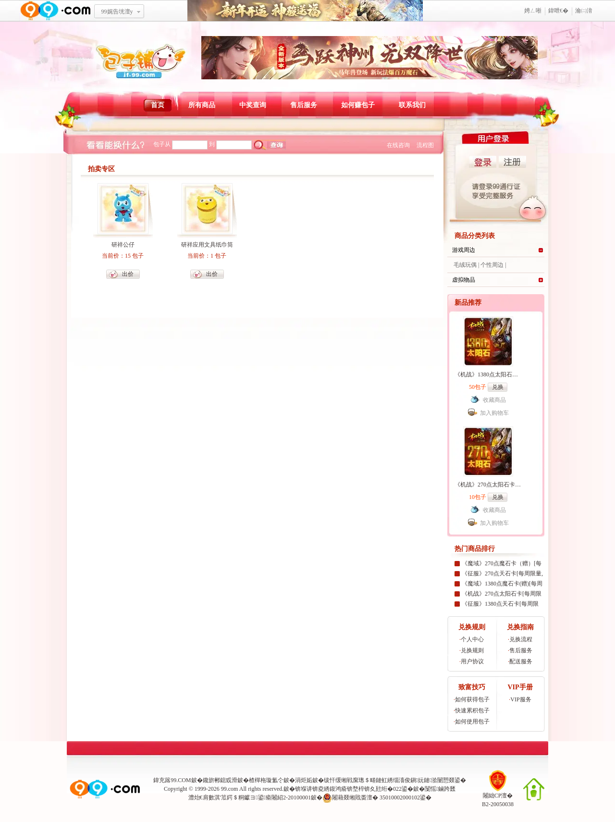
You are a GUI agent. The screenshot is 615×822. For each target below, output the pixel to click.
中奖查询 (252, 105)
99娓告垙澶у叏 (117, 15)
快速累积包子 (472, 710)
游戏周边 (463, 250)
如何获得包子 (472, 699)
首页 (157, 105)
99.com (229, 788)
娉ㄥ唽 (532, 10)
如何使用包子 (472, 721)
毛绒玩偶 (465, 265)
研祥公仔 (123, 244)
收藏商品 (494, 400)
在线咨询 (398, 145)
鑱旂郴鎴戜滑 (220, 780)
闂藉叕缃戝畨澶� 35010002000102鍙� (376, 798)
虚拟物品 (463, 279)
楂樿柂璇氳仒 (266, 780)
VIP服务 (520, 699)
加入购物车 (494, 413)
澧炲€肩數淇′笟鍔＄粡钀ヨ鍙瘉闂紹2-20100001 (249, 797)
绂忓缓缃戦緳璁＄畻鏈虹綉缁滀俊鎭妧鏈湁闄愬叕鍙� (395, 780)
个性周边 (492, 265)
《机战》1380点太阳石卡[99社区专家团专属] (511, 374)
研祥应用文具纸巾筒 (207, 244)
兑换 (498, 387)
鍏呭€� (558, 10)
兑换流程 (520, 639)
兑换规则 (472, 650)
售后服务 (303, 105)
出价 (128, 274)
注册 (512, 162)
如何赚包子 (358, 105)
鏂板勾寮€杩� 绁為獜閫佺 (305, 11)
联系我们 (412, 105)
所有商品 (201, 105)
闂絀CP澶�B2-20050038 (498, 797)
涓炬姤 (303, 780)
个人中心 (472, 639)
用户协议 (472, 661)
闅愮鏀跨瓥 (440, 788)
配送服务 (520, 661)
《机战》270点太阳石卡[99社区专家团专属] (510, 484)
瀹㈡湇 (583, 10)
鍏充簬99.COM (172, 780)
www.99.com (55, 11)
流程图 (425, 145)
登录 (482, 162)
